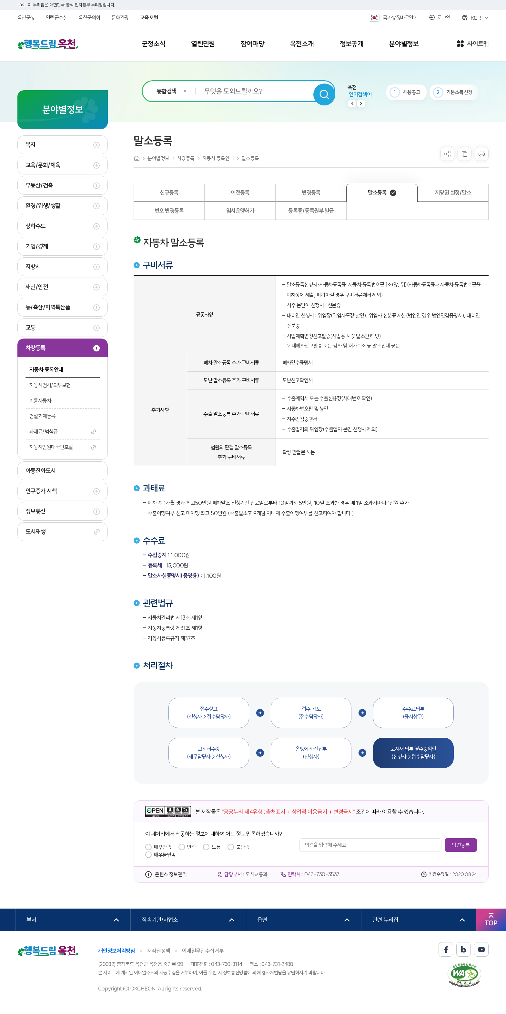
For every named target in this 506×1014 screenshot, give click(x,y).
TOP (491, 923)
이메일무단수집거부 (203, 951)
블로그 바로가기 (463, 949)
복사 (464, 154)
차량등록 (186, 158)
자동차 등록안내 (218, 158)
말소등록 (250, 158)
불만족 (242, 847)
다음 (361, 103)
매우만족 (162, 847)
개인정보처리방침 (116, 951)
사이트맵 (473, 44)
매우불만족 (165, 855)
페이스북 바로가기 (446, 949)
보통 (216, 847)
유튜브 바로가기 (481, 949)
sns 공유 (447, 154)
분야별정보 (158, 158)
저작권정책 (158, 951)
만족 (191, 847)
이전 (352, 103)
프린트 (482, 154)
